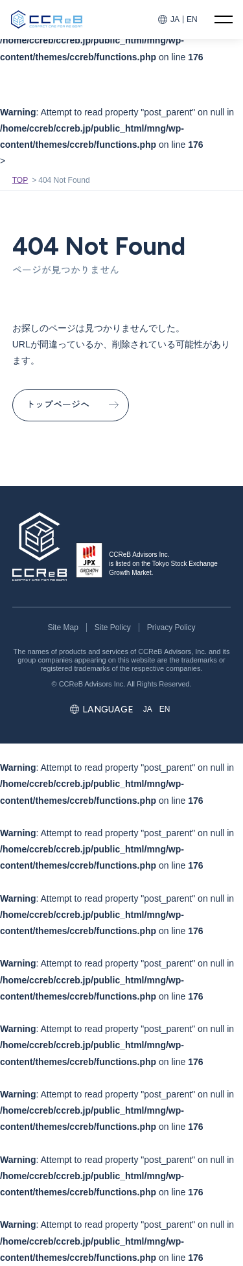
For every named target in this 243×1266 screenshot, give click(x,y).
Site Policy (113, 627)
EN (192, 19)
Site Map (62, 627)
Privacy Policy (171, 627)
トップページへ (57, 404)
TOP (20, 180)
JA (174, 19)
